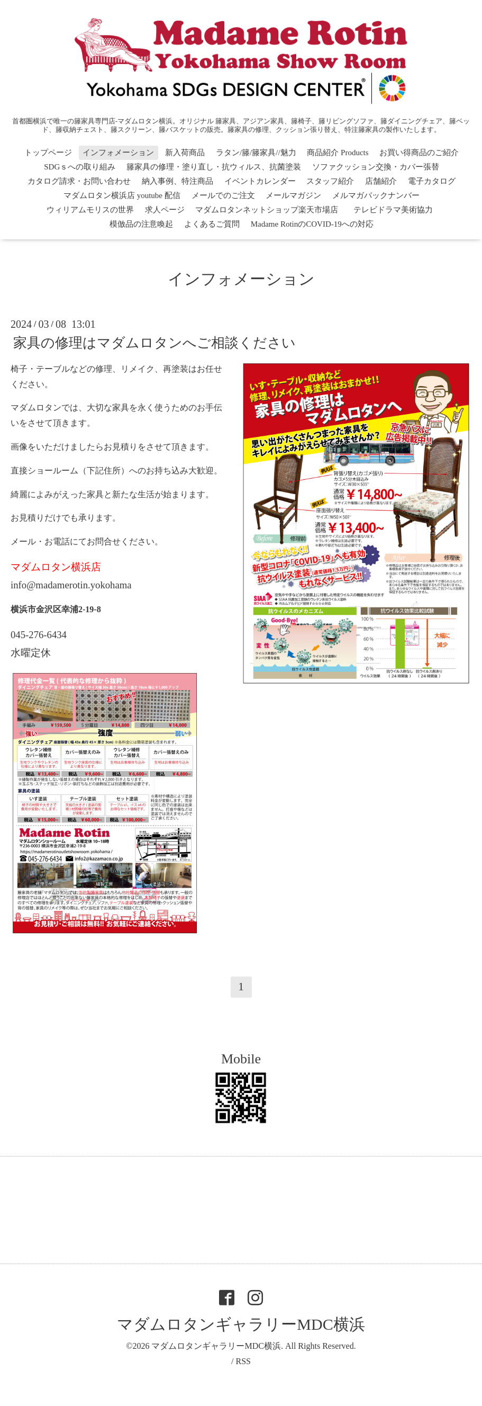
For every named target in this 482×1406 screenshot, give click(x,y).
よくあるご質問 (212, 224)
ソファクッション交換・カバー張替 (375, 167)
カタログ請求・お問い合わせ (79, 181)
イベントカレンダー (260, 181)
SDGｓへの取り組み (79, 167)
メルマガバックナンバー (376, 195)
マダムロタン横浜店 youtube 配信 (121, 195)
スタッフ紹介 (330, 181)
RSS (242, 1361)
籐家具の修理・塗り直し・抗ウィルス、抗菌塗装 (213, 167)
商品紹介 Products (337, 152)
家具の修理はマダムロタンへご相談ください (154, 343)
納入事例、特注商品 (177, 181)
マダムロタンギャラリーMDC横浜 (241, 1324)
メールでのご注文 (223, 195)
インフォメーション (118, 152)
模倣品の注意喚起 (141, 224)
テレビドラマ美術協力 (397, 209)
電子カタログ (432, 181)
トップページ (48, 152)
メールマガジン (293, 195)
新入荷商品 (185, 152)
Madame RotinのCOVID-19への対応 (312, 224)
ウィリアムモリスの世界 (90, 209)
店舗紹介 (381, 181)
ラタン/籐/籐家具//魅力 (256, 152)
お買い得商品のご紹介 (419, 152)
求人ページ (165, 209)
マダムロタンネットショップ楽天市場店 (266, 209)
